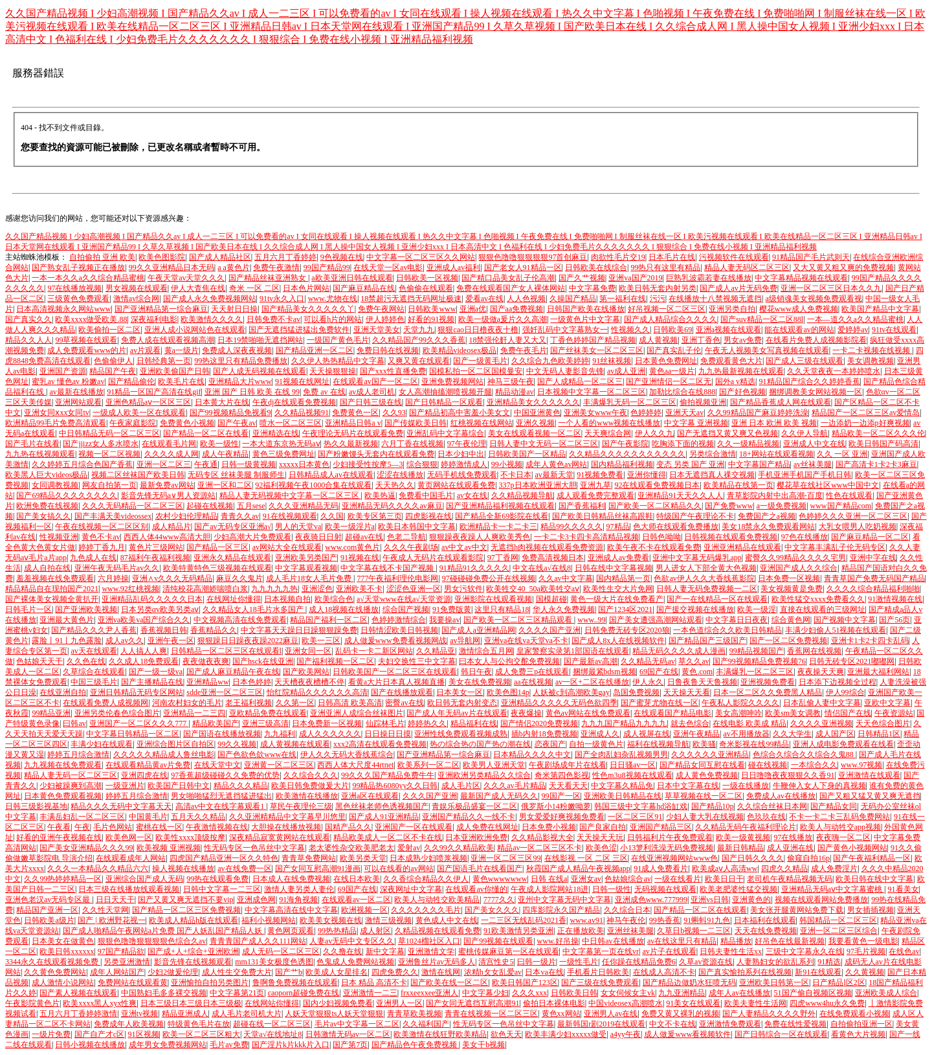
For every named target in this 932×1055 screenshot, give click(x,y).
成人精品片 (171, 526)
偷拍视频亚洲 (703, 402)
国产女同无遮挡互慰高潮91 (472, 1003)
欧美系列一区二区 (428, 764)
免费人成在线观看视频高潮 (167, 340)
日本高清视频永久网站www (63, 308)
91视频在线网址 (302, 381)
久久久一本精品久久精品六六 (97, 868)
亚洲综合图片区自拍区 (175, 744)
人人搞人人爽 (143, 650)
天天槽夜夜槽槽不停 (309, 681)
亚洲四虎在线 (144, 775)
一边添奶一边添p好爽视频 (865, 422)
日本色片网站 (306, 288)
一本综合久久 (814, 764)
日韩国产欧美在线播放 (586, 308)
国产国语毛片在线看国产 (479, 868)
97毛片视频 (866, 951)
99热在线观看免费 (217, 878)
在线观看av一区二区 (356, 899)
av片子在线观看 (669, 951)
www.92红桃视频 (130, 588)
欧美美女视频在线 (331, 920)
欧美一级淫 (756, 609)
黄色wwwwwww (499, 878)
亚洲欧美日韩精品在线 (622, 795)
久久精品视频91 (301, 412)
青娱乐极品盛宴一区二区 (474, 806)
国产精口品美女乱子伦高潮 (508, 277)
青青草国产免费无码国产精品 (874, 578)
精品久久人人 (28, 340)
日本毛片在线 (672, 257)
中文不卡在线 (672, 1023)
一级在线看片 (677, 878)
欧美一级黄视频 (743, 837)
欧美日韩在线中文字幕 (874, 878)
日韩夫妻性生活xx (731, 951)
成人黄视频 (658, 340)
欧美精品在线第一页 (738, 485)
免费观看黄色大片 (731, 360)
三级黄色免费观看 (78, 298)
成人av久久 (124, 640)
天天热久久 (394, 485)
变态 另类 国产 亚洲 (690, 464)
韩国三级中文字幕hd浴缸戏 (640, 806)
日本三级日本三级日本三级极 (190, 1003)
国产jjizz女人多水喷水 (101, 443)
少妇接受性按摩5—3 (368, 464)
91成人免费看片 (661, 868)
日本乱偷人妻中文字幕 (822, 702)
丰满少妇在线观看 (102, 744)
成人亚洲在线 (790, 847)
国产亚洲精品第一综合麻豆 (161, 308)
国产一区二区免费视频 (788, 640)
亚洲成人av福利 (453, 267)
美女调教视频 (870, 360)
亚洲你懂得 (646, 474)
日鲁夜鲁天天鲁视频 (702, 681)
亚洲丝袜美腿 (630, 930)
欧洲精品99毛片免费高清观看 (55, 422)
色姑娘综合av (627, 878)
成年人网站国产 (117, 972)
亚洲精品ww (207, 681)
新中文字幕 (385, 951)
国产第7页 (350, 1044)
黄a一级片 (181, 350)
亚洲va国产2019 (635, 277)
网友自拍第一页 (109, 485)
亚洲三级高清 (265, 723)
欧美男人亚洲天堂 (494, 764)
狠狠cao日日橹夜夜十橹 (478, 329)
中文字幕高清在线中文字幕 (291, 909)
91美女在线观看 (693, 1003)
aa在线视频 (533, 681)
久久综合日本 (627, 909)
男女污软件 (463, 588)
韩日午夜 (476, 671)
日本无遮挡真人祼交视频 (712, 474)
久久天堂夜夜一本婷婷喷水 (833, 371)
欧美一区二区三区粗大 (201, 1034)
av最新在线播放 (76, 391)
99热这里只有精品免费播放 (240, 360)
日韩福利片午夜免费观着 (670, 837)
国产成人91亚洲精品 (384, 816)
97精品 (618, 526)
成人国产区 (835, 733)
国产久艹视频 (582, 277)
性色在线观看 (849, 495)
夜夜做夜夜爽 (206, 661)
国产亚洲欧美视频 (86, 609)
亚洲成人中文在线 (814, 443)
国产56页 (894, 619)
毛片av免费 (229, 1044)
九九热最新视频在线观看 (741, 371)
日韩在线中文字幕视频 (613, 568)
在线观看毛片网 (169, 443)
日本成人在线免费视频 (291, 878)
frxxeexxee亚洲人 (429, 992)
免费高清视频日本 (553, 557)
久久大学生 (792, 733)
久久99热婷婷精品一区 (63, 878)
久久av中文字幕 (565, 578)
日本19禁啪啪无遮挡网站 (260, 340)
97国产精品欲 (121, 951)
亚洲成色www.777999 (651, 899)
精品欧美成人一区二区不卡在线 (387, 837)
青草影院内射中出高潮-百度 (775, 495)
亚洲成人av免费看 (618, 557)
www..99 (591, 619)
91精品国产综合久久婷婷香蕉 (809, 381)
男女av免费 (743, 340)
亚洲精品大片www (240, 381)
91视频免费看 (600, 474)
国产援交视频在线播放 (695, 609)
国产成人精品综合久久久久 (670, 319)
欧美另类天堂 (363, 858)
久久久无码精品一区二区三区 (132, 505)
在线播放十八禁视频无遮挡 (715, 298)
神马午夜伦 (625, 920)
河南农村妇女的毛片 (187, 702)
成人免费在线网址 (487, 827)
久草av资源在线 (706, 961)
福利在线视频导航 (658, 744)
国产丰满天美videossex (112, 516)
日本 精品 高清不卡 (374, 982)
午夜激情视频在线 (217, 827)
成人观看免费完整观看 (595, 495)
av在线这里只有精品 (681, 941)
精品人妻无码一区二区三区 (70, 775)
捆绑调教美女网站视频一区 (815, 391)
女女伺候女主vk (628, 992)
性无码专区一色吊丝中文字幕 (254, 847)
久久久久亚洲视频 (821, 723)
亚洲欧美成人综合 (886, 992)
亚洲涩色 (317, 588)
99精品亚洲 (51, 713)
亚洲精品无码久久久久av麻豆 (392, 505)
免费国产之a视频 (766, 516)
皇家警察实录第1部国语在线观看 (572, 650)
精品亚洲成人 (185, 1013)
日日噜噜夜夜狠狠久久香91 (787, 775)
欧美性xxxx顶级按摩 (190, 837)
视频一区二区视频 (109, 454)
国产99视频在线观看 (498, 941)
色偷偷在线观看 (426, 288)
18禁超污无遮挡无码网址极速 (411, 298)
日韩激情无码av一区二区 (347, 1034)
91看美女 (903, 889)
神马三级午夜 (510, 381)
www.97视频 (861, 764)
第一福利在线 (622, 298)
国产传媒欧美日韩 (415, 422)
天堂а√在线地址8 (272, 1034)
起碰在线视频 (209, 505)
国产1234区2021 (625, 609)
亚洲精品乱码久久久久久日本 (152, 599)
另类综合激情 (712, 454)
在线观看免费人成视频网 (105, 702)
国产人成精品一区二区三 (580, 381)
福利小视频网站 (268, 920)
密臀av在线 (404, 702)
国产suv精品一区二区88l (761, 319)
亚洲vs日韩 (710, 899)
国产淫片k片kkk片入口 (290, 1044)
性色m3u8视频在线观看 (632, 775)
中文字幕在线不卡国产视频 (388, 568)
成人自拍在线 (47, 568)
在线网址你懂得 (233, 599)
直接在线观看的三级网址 (822, 609)
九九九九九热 (274, 588)
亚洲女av (586, 878)
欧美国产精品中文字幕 (880, 308)
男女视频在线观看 (136, 288)
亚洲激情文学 (431, 951)
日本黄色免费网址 (666, 360)
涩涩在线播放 (400, 474)
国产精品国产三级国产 (707, 640)
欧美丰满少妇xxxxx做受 (565, 1034)
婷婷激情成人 (464, 464)
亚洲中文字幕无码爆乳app (696, 557)
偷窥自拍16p (808, 858)
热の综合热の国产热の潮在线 (480, 744)
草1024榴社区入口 (429, 941)
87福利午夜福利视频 (155, 557)
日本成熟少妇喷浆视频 (428, 858)
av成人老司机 (372, 391)
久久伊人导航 (804, 433)
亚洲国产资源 (62, 371)
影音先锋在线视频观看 (193, 961)
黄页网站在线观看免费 (456, 485)
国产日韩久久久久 (753, 858)
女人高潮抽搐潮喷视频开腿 (445, 391)
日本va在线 (544, 972)
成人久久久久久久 (330, 733)
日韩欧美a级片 (49, 920)
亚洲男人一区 (399, 1003)
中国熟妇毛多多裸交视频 (163, 992)
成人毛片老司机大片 (247, 1013)
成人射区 (375, 930)
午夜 (82, 827)
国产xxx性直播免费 (393, 371)
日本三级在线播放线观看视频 (128, 889)
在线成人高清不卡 (664, 972)
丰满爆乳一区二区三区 (754, 671)
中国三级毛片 (94, 681)
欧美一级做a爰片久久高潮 (502, 319)
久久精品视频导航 (522, 495)
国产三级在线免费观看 (600, 982)
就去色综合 (690, 723)
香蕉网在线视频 (814, 650)
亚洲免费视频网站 (452, 381)
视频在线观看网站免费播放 (821, 899)
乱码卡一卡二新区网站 (374, 650)
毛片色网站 (112, 827)
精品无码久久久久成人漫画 (679, 650)
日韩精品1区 (879, 733)
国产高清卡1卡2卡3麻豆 (876, 464)
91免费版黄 (451, 609)
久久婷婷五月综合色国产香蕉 (82, 464)
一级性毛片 (578, 961)
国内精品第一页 (623, 578)
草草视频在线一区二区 (703, 795)
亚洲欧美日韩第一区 (774, 982)
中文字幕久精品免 (622, 785)
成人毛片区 (460, 785)
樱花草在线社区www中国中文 (828, 485)
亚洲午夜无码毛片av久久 (116, 568)
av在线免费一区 (244, 868)
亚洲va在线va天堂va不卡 (526, 640)
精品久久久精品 (241, 785)
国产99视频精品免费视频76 (759, 661)
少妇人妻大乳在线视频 (705, 816)
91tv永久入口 (282, 298)
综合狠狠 (422, 464)
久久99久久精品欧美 (459, 847)
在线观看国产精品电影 (672, 713)
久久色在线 (86, 661)
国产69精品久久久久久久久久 (66, 495)
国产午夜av (236, 422)
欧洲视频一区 (364, 909)
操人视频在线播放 (183, 868)
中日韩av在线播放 (612, 941)
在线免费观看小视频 (854, 1013)
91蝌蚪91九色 (706, 920)
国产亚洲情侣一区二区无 (668, 381)
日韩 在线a (549, 878)
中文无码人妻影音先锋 (565, 371)
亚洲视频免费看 (767, 681)
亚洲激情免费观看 (730, 1023)
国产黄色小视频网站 (852, 847)
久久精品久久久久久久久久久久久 (627, 454)
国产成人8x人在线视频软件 (618, 640)
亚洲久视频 (535, 422)
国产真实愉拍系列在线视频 (745, 972)
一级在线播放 (745, 785)
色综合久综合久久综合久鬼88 (804, 754)
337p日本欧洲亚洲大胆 (538, 485)
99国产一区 (561, 795)
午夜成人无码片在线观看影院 (433, 557)
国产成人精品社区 (220, 257)
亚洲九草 (595, 485)
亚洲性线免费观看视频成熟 (460, 733)
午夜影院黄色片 (32, 1003)
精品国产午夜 (112, 371)
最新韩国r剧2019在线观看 (601, 1023)
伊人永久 (647, 681)
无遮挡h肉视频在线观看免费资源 (547, 547)
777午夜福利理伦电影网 (397, 578)
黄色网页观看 (290, 930)
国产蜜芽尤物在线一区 (659, 702)
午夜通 (205, 464)
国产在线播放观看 (402, 692)
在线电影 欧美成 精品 (749, 723)
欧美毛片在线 (181, 381)
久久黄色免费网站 (55, 972)
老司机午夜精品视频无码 (789, 878)
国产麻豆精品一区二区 (870, 536)
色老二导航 (406, 536)
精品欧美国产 (215, 723)
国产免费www (729, 505)
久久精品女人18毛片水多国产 (254, 609)
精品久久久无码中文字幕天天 (121, 806)
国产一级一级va (156, 671)
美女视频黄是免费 (791, 588)
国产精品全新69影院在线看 (501, 516)
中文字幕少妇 (485, 992)
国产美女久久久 (492, 909)
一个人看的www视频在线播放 (609, 422)
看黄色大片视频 (858, 1034)
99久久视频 (236, 744)
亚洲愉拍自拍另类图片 (210, 982)
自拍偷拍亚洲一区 (861, 1023)
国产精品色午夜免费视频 (415, 1044)
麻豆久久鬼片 (239, 578)
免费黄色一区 (355, 412)
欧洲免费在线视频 (47, 505)
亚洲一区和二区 (224, 485)
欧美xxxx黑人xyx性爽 (100, 1003)
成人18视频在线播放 (344, 609)
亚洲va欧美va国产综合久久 (144, 619)
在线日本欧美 (356, 878)
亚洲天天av (684, 412)
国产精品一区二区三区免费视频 (186, 909)
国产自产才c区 (99, 1034)
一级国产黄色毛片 (338, 340)
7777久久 (499, 899)
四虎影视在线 (428, 516)
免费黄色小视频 (187, 422)
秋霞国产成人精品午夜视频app (578, 868)
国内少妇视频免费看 (338, 1003)
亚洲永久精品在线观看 (232, 557)
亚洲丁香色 (701, 340)
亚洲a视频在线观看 (728, 329)
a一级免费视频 (781, 505)
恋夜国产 (550, 744)
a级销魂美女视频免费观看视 (814, 298)
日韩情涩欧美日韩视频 (399, 630)
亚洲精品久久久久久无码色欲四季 (559, 702)
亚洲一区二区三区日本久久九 (831, 288)
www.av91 (586, 920)
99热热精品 (337, 930)
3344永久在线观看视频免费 (52, 961)
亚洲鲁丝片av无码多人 (436, 961)
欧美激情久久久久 (212, 319)
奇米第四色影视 (562, 775)
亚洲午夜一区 (171, 640)
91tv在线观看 (894, 329)
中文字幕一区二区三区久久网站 (420, 257)
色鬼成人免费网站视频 (355, 961)
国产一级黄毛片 (480, 360)
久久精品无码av (647, 661)
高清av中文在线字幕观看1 (220, 806)
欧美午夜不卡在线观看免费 (653, 547)
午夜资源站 (893, 713)
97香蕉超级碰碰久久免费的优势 (225, 775)
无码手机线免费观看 (462, 474)
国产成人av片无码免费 (738, 288)
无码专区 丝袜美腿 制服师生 (236, 474)
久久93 (394, 412)
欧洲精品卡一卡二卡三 (498, 526)
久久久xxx (529, 992)
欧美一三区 (321, 640)
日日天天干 (115, 899)
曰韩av (74, 723)
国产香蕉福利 (582, 505)
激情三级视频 (388, 920)
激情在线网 (440, 972)
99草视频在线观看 (86, 340)
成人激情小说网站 (63, 982)
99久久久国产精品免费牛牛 (387, 775)
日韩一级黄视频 (248, 464)
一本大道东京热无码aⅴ (281, 443)
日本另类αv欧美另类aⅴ (160, 609)
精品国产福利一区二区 (329, 619)
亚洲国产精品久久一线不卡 (468, 816)
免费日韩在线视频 (388, 350)
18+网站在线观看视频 (776, 454)
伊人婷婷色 (385, 319)
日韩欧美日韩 (574, 992)
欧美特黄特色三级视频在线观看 (217, 568)
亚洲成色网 (256, 899)
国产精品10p (712, 806)
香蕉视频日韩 (163, 630)
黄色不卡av (101, 536)
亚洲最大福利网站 (878, 671)
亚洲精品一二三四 (194, 713)
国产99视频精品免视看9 (230, 412)
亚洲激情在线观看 (869, 775)
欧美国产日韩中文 (179, 785)
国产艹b (288, 972)
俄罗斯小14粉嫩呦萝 (556, 806)
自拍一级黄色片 (596, 744)
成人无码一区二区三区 (281, 951)
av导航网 (465, 640)
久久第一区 (295, 702)
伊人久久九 (654, 433)
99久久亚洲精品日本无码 (171, 267)
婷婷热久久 (427, 723)
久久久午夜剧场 (411, 547)
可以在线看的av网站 (398, 868)
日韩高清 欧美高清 (350, 702)
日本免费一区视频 (789, 578)
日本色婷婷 (251, 681)
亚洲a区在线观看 (370, 795)
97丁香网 (502, 557)
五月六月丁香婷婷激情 (78, 1013)
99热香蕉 (664, 920)
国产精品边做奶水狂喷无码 (689, 982)
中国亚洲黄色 (537, 412)
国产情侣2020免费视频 (539, 723)
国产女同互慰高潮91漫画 (318, 868)
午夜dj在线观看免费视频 (294, 402)
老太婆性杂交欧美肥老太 (351, 847)
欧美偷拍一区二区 (109, 329)
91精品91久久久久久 (474, 568)
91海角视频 (298, 899)
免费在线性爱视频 (795, 1023)
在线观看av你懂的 (476, 889)
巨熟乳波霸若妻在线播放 (708, 277)
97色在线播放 (804, 536)
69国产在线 (658, 671)
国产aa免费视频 (517, 308)
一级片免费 (51, 1034)
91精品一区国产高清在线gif (154, 391)
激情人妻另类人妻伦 (299, 889)
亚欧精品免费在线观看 (268, 713)
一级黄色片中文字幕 (585, 319)
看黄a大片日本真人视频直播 (396, 681)
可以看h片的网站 (333, 319)
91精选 (829, 961)
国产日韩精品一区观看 (444, 402)
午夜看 (59, 827)
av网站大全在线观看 (287, 547)
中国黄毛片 (148, 816)
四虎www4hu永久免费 (827, 1003)
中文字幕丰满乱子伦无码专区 (834, 547)
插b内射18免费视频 (544, 733)
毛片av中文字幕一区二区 (357, 1023)
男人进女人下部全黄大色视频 (706, 568)
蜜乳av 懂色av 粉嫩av (68, 381)
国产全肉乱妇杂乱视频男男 (621, 754)
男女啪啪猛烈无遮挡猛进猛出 (221, 795)
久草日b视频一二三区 (694, 930)
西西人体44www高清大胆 (167, 536)
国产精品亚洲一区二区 (314, 350)
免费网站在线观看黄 (133, 982)
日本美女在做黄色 (63, 941)
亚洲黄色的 (751, 899)
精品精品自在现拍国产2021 (51, 588)
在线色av (904, 951)
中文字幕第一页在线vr (600, 951)
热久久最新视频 (351, 443)
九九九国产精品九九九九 (624, 723)
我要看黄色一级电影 (863, 941)
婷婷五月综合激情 (78, 754)
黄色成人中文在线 (447, 920)
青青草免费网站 (309, 858)
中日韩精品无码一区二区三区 (109, 433)
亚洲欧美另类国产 (306, 557)
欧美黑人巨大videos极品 (46, 474)
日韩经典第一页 (164, 360)
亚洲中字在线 (873, 557)
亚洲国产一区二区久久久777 (138, 723)
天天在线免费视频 (766, 930)
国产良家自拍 (602, 827)
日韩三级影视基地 (36, 806)
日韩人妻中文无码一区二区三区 (543, 443)
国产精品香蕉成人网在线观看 (780, 402)
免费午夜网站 (381, 308)
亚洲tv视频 (139, 1013)
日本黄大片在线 (222, 402)
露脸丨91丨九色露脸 (67, 640)
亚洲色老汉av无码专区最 (48, 899)
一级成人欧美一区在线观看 (139, 412)
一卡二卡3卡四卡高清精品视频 (586, 536)
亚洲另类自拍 (732, 308)
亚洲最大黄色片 (66, 619)
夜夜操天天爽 (820, 671)
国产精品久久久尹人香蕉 (94, 630)
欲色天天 (506, 1034)
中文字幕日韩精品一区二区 (132, 733)
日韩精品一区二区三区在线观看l (226, 650)
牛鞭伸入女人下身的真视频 (819, 785)
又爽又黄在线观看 (419, 360)
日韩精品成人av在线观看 (331, 474)
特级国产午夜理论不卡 (695, 516)
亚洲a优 (473, 308)
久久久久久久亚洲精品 (710, 754)
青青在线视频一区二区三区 (491, 1013)
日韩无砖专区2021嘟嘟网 (851, 661)
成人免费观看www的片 (86, 350)
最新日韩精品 (740, 847)
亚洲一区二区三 (164, 464)
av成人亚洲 (626, 371)
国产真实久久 (28, 319)
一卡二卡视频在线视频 (872, 350)
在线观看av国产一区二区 (375, 381)
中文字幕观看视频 (306, 568)
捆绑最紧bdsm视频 (604, 671)
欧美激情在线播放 (307, 795)
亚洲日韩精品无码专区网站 (136, 692)
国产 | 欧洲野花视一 (111, 920)
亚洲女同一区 (308, 650)
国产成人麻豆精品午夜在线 (233, 671)
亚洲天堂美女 (376, 329)
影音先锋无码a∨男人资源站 (168, 495)
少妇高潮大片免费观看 (252, 536)
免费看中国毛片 (426, 495)
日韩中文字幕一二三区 (222, 889)
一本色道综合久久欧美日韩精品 (727, 630)
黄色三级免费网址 (283, 454)
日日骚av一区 (633, 764)
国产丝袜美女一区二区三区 (596, 350)
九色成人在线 (93, 557)
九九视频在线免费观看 (63, 764)
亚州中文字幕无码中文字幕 (564, 899)
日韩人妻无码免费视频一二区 (706, 588)
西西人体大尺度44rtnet (355, 764)
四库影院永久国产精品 (561, 909)
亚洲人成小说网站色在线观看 (194, 329)
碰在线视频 (767, 764)
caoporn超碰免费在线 (304, 992)
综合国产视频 (406, 609)
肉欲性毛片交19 (618, 257)
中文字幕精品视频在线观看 (801, 277)
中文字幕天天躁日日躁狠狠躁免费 (299, 630)
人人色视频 (526, 298)
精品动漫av (514, 391)
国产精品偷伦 (131, 381)
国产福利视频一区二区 (335, 661)
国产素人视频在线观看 (78, 992)
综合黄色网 (790, 619)
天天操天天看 (686, 692)
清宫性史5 (495, 961)
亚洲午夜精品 (696, 733)
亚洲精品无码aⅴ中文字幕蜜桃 (832, 889)
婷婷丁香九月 (101, 547)
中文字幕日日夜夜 (736, 619)
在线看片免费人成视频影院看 (816, 340)
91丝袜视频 (611, 360)
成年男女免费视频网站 (167, 1044)
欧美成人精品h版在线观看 (193, 920)
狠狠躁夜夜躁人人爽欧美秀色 (479, 536)
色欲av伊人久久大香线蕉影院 (704, 578)
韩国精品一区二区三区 (838, 920)
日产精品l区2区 (838, 982)
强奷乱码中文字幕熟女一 (565, 329)
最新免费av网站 (167, 485)
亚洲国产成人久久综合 (799, 568)
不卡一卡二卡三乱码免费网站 (839, 816)
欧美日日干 (724, 878)
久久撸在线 (342, 951)
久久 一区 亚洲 (842, 454)
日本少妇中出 (461, 454)
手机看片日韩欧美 (598, 972)
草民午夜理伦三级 (301, 806)
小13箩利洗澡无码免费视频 (666, 847)
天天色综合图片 (883, 723)
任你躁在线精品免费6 (639, 961)
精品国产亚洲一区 (47, 909)
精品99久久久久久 (571, 526)
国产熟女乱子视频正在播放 (78, 267)
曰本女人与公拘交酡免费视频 (509, 661)
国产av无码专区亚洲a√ (232, 526)
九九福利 (279, 733)
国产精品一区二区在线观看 (700, 909)
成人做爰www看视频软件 (687, 1034)
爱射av (408, 847)
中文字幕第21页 (237, 992)
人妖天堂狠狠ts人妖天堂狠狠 (334, 1013)
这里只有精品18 (501, 609)
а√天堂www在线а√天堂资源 (404, 599)
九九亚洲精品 (681, 992)
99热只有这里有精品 (665, 267)
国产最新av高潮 (590, 661)
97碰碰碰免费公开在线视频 (488, 578)
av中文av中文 (464, 547)
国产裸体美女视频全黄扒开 (51, 599)
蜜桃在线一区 (159, 827)
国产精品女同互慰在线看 (702, 764)
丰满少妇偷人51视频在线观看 (835, 630)
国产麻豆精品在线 (364, 288)
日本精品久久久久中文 (532, 754)
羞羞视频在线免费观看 (55, 578)
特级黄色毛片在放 (199, 1023)
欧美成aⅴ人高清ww (725, 868)
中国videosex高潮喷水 (625, 1003)
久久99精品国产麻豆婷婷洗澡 (757, 412)
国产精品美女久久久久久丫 (308, 308)
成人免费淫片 (834, 868)
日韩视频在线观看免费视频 (730, 536)
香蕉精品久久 (213, 630)
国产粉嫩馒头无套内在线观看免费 (376, 454)
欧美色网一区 (128, 837)
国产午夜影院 (625, 443)
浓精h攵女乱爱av (493, 972)
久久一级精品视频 (748, 443)
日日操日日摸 (387, 733)
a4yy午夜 (625, 1034)
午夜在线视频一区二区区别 (101, 526)
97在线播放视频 (74, 288)
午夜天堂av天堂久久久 (186, 277)
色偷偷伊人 (113, 360)
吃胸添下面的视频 (683, 443)
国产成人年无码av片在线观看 (456, 713)
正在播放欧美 (580, 930)
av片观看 (145, 350)
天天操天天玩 (600, 837)
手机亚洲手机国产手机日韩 (804, 474)
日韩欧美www (432, 308)
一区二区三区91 (635, 816)
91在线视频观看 (290, 516)
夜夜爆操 (526, 713)
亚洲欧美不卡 (359, 588)
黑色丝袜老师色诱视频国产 (381, 806)
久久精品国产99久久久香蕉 (418, 340)
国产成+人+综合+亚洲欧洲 (193, 951)
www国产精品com (841, 505)
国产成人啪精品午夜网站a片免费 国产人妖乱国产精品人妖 (163, 930)
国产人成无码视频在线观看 (259, 371)
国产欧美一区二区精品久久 (655, 505)
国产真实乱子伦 (674, 350)
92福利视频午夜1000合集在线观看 (313, 485)
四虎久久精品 (784, 868)
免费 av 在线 (324, 391)
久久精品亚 (435, 650)
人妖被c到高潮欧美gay (571, 692)
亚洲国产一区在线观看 (413, 827)
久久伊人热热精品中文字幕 (337, 360)
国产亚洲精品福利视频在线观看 (500, 505)
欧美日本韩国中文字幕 (417, 526)
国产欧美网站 (306, 671)
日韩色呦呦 (661, 536)
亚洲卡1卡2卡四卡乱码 (870, 640)
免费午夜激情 (276, 267)
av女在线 (472, 495)
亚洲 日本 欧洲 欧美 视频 (774, 422)
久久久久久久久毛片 (426, 909)
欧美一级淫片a (350, 526)
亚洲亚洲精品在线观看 (742, 547)
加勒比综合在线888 (682, 391)
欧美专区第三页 (375, 516)
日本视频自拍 (287, 599)
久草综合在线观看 (94, 671)
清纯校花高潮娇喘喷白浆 (205, 588)
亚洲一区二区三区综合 (839, 930)
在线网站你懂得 (272, 1003)
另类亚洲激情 (127, 961)
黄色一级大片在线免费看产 (616, 599)
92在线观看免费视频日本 (657, 485)
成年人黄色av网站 (556, 464)
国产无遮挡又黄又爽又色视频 (727, 433)
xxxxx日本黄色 (304, 464)
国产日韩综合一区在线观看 (781, 1034)
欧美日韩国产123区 (525, 982)
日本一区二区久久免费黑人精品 (767, 692)
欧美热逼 (379, 495)
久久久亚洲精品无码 (303, 505)
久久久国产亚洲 (430, 795)
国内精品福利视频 (622, 464)
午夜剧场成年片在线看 (567, 764)
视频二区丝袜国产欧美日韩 (137, 474)
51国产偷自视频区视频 (813, 992)
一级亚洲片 (124, 785)
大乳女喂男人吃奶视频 (857, 526)
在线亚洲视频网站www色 (674, 858)
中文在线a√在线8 (542, 568)
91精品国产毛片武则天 (811, 257)
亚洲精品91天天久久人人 (680, 495)
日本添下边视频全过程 (837, 681)
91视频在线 (359, 557)
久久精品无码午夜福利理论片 (745, 827)
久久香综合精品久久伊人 (426, 878)
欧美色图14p (508, 692)
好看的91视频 (431, 319)
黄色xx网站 (561, 1013)
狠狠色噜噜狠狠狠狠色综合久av (152, 941)
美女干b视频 (483, 1044)
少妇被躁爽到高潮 (70, 785)
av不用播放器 (746, 733)
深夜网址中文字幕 (411, 889)
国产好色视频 (742, 391)
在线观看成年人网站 (131, 858)
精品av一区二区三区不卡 (539, 847)
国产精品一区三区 (217, 547)
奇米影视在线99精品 (754, 744)
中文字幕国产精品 (759, 464)
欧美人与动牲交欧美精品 (437, 899)
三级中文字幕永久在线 (804, 951)
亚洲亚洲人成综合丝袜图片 (356, 713)
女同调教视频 (55, 485)
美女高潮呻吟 (738, 713)
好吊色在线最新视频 (790, 941)
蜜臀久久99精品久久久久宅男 (795, 557)
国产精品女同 (833, 806)
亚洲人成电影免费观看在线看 (843, 744)
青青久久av (240, 516)
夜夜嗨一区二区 (843, 837)
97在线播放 (792, 837)
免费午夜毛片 (523, 350)
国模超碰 (551, 599)
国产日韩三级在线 (371, 402)
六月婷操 (113, 578)
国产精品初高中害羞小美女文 (459, 412)
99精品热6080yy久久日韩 (395, 785)
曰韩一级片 (536, 961)
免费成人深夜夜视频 (237, 350)
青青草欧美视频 (414, 1013)
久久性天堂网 (105, 909)
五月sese (251, 505)
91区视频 (143, 1034)
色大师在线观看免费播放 (675, 526)
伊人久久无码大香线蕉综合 (347, 754)
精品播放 (735, 941)
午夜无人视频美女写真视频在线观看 (767, 350)
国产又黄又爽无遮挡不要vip (185, 899)
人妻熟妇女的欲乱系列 (775, 961)
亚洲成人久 (600, 733)
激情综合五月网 (486, 650)
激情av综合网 (136, 298)
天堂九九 (418, 329)
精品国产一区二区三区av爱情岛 (866, 412)
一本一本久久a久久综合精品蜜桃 (88, 277)
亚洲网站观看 (78, 402)
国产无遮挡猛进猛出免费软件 (299, 329)
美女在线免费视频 (480, 681)
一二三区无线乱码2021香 (523, 920)
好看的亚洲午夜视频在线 (59, 837)
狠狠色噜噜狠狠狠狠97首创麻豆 (532, 257)
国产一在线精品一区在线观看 (717, 599)
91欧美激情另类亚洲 (518, 930)
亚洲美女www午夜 (595, 412)
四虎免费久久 (395, 972)
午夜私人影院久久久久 (740, 702)
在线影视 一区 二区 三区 (586, 858)
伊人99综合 (845, 692)
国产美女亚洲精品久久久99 (86, 847)
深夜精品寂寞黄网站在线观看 (279, 837)
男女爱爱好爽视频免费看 (562, 816)
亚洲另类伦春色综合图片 (117, 713)
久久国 (332, 516)
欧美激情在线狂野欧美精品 (440, 1034)
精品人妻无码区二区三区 (747, 267)
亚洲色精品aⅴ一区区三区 (148, 402)
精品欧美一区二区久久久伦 (878, 433)
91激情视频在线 (895, 599)
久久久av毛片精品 (514, 785)
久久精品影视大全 (542, 837)
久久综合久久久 (310, 775)
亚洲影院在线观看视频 (493, 599)
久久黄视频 (864, 972)
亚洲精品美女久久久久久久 (533, 402)
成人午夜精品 (225, 454)
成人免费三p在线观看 (532, 671)
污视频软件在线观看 (734, 257)
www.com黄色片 (352, 547)
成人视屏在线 (646, 733)
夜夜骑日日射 (318, 536)
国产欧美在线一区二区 (449, 982)
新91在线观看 (818, 972)
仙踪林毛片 (385, 723)
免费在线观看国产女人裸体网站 (510, 288)
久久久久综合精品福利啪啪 (873, 588)
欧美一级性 (219, 443)
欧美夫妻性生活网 (755, 1003)
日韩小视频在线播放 (90, 1044)
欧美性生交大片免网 (618, 588)
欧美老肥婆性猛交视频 (738, 889)
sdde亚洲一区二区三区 (224, 692)
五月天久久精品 (198, 816)
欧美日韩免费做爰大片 (310, 785)
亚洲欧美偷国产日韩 (175, 371)
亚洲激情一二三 (370, 992)
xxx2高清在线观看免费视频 (380, 744)
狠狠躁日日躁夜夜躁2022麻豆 (247, 640)
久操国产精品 (572, 298)
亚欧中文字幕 (887, 702)
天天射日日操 (234, 308)
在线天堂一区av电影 (388, 267)
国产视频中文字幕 (845, 619)
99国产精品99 (327, 267)
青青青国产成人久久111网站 (258, 941)
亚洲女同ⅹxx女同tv (56, 412)
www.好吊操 (558, 941)
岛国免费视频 (636, 692)
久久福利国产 (426, 1023)
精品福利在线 (473, 723)
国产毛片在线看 (32, 443)
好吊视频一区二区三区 (666, 308)
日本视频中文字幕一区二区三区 (591, 391)
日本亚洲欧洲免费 (476, 837)
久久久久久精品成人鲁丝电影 (163, 754)
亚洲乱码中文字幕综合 (445, 433)
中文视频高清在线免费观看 (240, 619)
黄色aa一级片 (672, 371)
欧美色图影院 (162, 257)
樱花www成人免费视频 (798, 308)
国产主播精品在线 (152, 681)
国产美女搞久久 (43, 516)
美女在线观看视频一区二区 (534, 433)
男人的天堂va (298, 526)
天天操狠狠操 (332, 371)
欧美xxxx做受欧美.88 (91, 319)
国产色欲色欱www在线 (256, 754)
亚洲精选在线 (275, 433)
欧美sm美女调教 (793, 713)
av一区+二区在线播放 (592, 681)
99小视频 (506, 464)
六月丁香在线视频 (412, 443)
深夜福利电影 (154, 319)
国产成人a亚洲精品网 (478, 630)
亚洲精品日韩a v (353, 422)
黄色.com (697, 671)
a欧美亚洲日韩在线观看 (351, 277)
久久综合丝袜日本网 (772, 806)
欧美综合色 (334, 599)
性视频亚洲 (58, 536)
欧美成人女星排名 (336, 972)
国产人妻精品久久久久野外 (769, 1013)
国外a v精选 (735, 381)
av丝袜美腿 (812, 464)
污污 (657, 298)
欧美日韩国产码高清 (883, 443)
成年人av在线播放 (739, 992)
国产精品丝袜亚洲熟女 (268, 277)
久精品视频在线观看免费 (437, 930)
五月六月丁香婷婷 (285, 257)
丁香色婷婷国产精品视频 (593, 340)
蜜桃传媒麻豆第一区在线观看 (508, 951)
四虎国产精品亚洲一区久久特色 (224, 858)
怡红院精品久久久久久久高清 (317, 692)
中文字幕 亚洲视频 (696, 422)
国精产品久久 (348, 827)
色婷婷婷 (645, 412)
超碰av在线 (364, 536)
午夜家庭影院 (132, 422)
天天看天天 (568, 785)
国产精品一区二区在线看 (206, 433)
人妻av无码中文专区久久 (351, 941)
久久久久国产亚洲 (549, 630)
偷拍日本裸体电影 (554, 1003)
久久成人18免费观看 (144, 661)
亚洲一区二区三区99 (505, 858)
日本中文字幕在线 (688, 785)
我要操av (444, 619)
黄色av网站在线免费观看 (588, 713)
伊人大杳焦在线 (198, 288)
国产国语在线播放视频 (222, 733)
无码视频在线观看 (665, 889)
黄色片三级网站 (156, 547)
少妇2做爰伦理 (173, 972)
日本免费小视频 (549, 827)
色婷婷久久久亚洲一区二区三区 (853, 516)
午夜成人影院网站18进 (549, 889)
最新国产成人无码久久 (499, 795)
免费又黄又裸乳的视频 (680, 1013)
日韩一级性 (611, 889)
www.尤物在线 (332, 298)
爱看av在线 (484, 298)
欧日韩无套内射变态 (462, 702)
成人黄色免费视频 (707, 775)
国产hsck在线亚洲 (262, 661)
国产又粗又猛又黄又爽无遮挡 (869, 795)
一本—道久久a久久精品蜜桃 (855, 319)
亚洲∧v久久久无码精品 (172, 578)
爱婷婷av (853, 329)
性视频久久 (630, 329)
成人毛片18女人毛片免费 (309, 578)
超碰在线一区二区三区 (272, 1023)
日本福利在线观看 (765, 920)
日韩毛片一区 (28, 609)
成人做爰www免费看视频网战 (395, 640)
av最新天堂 (554, 474)
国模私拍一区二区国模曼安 (475, 371)
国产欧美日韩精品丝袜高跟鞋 (602, 516)
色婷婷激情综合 (399, 619)
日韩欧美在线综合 (596, 267)
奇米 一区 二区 (254, 288)
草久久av (693, 661)
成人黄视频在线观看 (295, 744)
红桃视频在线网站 (481, 422)
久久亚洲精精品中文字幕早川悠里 (287, 816)
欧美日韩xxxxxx (66, 951)
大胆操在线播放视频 (286, 827)
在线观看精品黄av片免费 (147, 764)
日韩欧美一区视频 (427, 277)
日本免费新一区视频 (327, 723)
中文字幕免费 (592, 288)
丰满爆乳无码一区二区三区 (629, 402)
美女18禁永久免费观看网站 (768, 526)
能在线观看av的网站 (799, 329)
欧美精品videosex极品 (460, 350)
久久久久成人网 (171, 454)
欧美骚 (704, 744)
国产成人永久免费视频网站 (209, 298)
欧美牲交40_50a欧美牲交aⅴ (532, 588)
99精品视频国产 (756, 650)
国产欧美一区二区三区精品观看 (518, 619)
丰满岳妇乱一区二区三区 (82, 816)
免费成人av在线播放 (781, 795)
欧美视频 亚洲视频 (169, 847)
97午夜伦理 (466, 443)
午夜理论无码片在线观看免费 (352, 433)
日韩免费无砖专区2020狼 (627, 630)
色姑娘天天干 (39, 661)
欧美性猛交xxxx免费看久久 (818, 599)
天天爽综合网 (607, 433)
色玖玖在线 (766, 816)
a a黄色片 (233, 267)
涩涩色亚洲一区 (413, 588)
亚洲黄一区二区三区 (279, 764)
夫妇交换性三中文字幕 (417, 661)
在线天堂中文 (217, 764)
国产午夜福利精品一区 (872, 858)
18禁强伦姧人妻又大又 (507, 340)
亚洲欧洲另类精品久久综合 (484, 775)
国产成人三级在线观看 (804, 360)
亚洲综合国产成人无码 (144, 878)
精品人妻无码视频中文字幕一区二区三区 (290, 495)
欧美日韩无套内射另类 (657, 288)
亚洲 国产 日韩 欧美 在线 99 (252, 391)
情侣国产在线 (848, 713)
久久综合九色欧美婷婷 (550, 360)
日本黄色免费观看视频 (63, 795)
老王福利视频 (248, 702)
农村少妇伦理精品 (186, 516)
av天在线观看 (93, 650)
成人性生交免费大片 (237, 972)
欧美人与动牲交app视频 (840, 827)
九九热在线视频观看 (40, 454)
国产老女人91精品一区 (523, 267)
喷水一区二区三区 (291, 422)
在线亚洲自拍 (62, 692)
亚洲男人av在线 (611, 1013)
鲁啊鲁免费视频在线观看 (295, 982)
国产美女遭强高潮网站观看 (655, 619)
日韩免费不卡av (273, 319)
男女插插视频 (870, 909)
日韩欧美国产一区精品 (527, 454)
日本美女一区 (459, 692)
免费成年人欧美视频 (129, 1023)
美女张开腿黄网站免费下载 (796, 909)
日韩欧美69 (672, 329)
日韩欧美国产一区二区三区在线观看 (395, 671)
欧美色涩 (601, 847)
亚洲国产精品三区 (661, 827)
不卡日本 (515, 474)
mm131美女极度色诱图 (274, 961)
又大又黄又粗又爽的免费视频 (843, 267)
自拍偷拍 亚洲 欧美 (102, 257)
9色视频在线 (341, 257)
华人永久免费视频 (564, 609)
